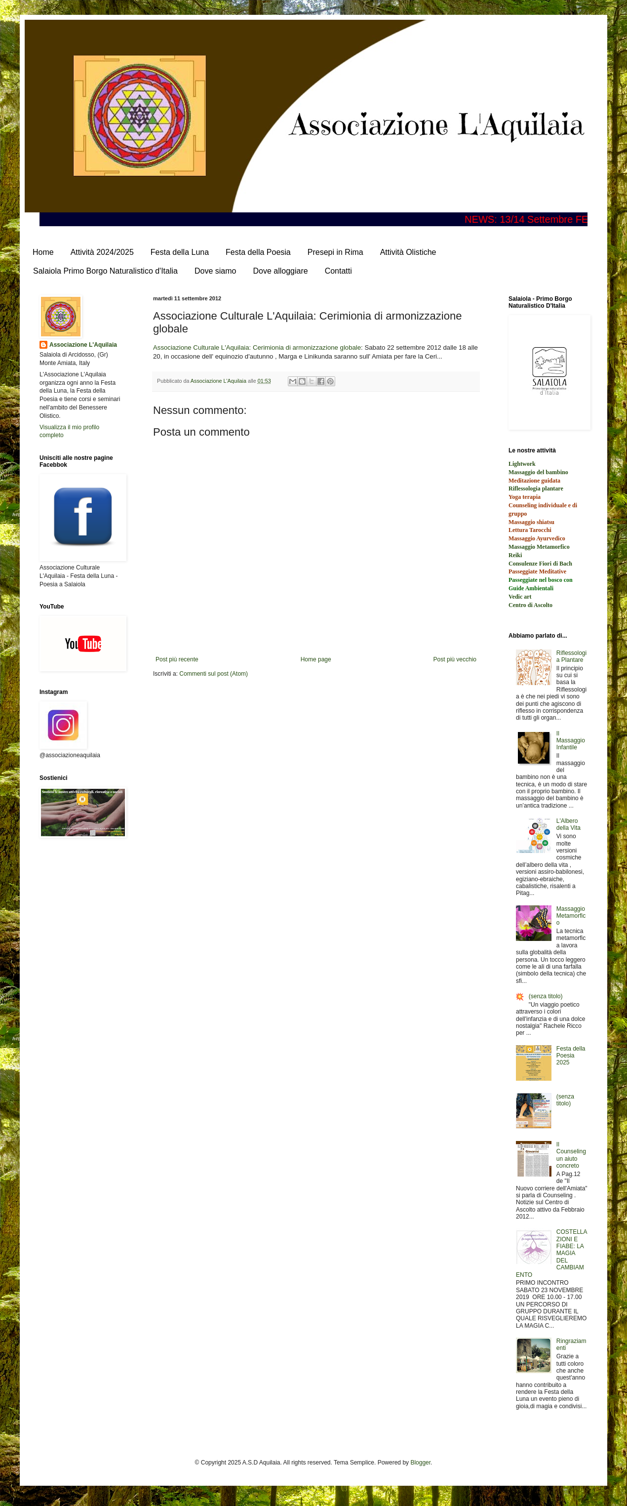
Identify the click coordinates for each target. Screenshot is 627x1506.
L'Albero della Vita (568, 824)
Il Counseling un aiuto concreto (571, 1155)
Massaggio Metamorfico (571, 916)
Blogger (420, 1462)
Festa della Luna (180, 252)
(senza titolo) (546, 996)
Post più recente (177, 659)
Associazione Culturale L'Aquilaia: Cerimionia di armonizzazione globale (257, 347)
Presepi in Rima (335, 252)
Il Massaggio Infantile (570, 740)
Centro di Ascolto (530, 605)
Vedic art (520, 596)
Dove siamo (215, 271)
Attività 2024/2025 (102, 252)
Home (43, 252)
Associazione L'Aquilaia (83, 344)
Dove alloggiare (280, 271)
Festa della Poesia (258, 252)
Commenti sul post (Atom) (213, 673)
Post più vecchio (454, 659)
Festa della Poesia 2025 (571, 1055)
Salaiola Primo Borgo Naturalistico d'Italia (105, 271)
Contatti (338, 271)
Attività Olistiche (408, 252)
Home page (316, 659)
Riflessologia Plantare (571, 656)
